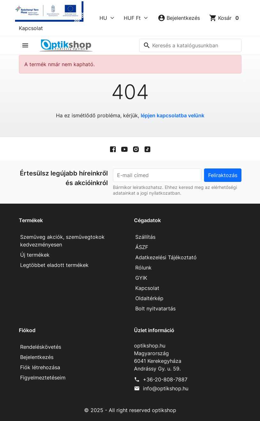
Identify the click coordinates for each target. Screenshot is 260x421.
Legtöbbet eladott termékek (54, 265)
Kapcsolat (31, 28)
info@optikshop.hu (165, 388)
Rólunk (143, 267)
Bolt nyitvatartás (155, 308)
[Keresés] (190, 45)
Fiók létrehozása (40, 367)
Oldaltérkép (149, 298)
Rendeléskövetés (40, 347)
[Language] (107, 18)
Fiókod (27, 330)
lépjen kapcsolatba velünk (172, 115)
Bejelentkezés (36, 357)
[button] (179, 18)
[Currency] (136, 18)
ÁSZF (141, 247)
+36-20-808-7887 (165, 379)
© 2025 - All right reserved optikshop (130, 410)
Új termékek (35, 255)
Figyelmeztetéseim (43, 377)
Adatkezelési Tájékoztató (166, 257)
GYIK (141, 278)
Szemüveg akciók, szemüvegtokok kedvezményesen (62, 241)
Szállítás (145, 237)
